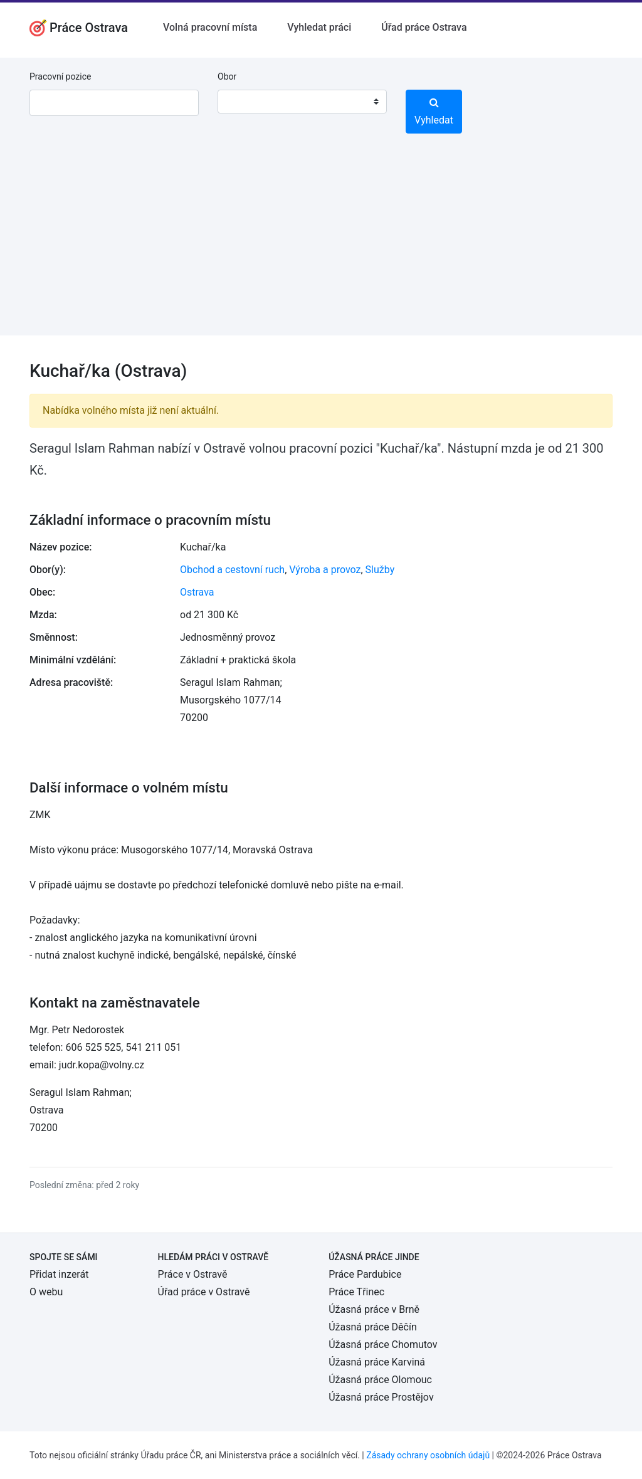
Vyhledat (433, 111)
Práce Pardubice (365, 1274)
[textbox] (243, 101)
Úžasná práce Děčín (373, 1327)
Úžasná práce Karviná (377, 1362)
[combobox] (302, 101)
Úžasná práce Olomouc (380, 1380)
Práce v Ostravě (193, 1274)
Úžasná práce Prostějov (381, 1397)
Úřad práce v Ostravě (204, 1292)
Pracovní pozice (60, 76)
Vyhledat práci (319, 27)
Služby (380, 570)
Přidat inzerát (58, 1274)
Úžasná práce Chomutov (383, 1344)
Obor (227, 76)
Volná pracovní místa (210, 27)
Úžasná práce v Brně (374, 1309)
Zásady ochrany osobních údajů (428, 1455)
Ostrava (197, 592)
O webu (46, 1292)
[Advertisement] (321, 247)
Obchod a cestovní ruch (232, 570)
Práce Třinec (356, 1292)
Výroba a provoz (324, 570)
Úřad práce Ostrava (423, 27)
